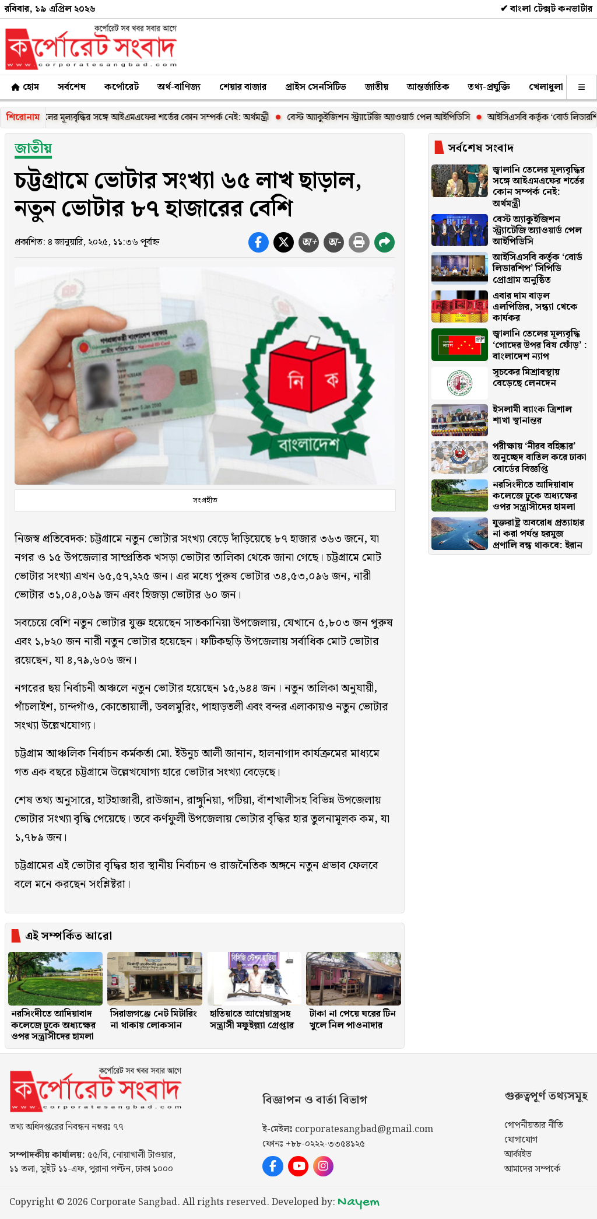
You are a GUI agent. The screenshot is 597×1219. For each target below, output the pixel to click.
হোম (24, 87)
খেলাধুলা (546, 87)
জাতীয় (376, 87)
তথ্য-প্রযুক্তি (489, 87)
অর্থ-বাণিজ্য (179, 87)
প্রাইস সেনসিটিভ (315, 87)
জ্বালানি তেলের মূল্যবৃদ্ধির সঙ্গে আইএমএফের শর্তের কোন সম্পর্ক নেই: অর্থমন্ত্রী (145, 117)
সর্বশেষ (72, 87)
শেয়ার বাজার (242, 87)
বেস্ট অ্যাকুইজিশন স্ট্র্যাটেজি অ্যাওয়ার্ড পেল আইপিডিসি (385, 117)
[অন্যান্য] (581, 87)
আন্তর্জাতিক (428, 87)
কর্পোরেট (121, 87)
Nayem (359, 1202)
